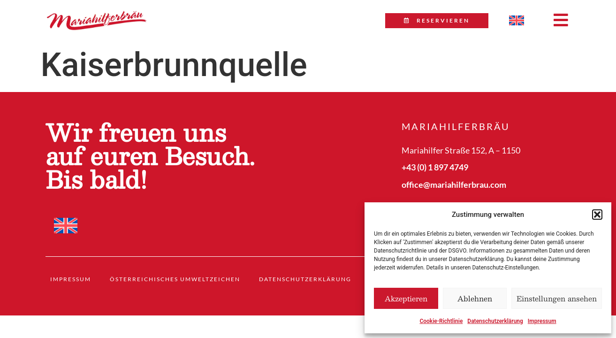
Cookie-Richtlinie (441, 321)
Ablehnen (474, 298)
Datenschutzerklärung (495, 321)
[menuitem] (516, 20)
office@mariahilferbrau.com (454, 184)
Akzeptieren (406, 298)
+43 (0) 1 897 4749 (435, 167)
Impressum (542, 321)
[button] (597, 214)
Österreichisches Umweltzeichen (175, 279)
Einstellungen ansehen (557, 298)
